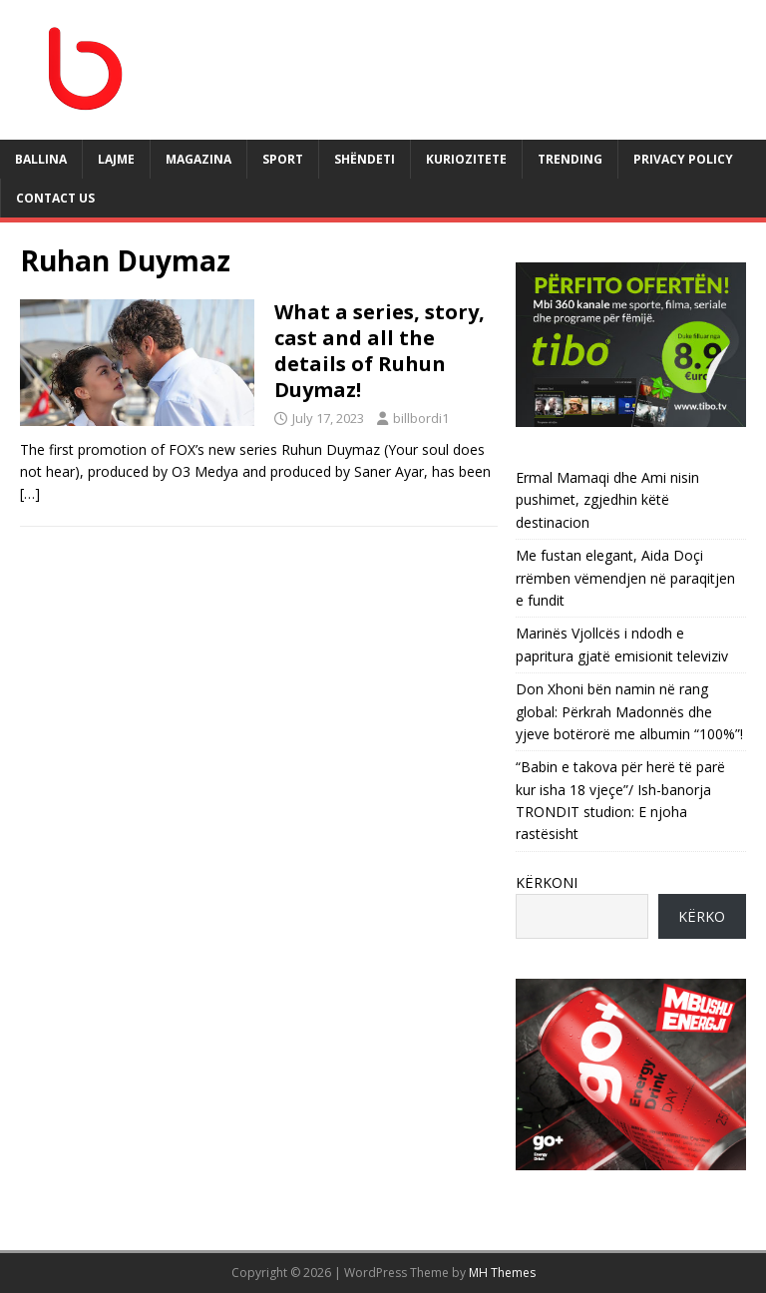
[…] (30, 493)
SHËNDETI (364, 159)
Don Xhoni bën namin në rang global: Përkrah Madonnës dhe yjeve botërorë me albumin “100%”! (629, 711)
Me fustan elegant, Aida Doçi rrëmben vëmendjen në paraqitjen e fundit (625, 578)
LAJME (116, 159)
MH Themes (502, 1272)
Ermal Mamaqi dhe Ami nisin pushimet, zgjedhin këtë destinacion (607, 500)
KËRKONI (546, 882)
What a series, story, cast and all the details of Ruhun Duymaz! (379, 350)
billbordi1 (421, 418)
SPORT (282, 159)
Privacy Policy (683, 159)
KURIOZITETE (466, 159)
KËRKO (701, 916)
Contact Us (55, 198)
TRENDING (570, 159)
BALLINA (41, 159)
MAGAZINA (198, 159)
